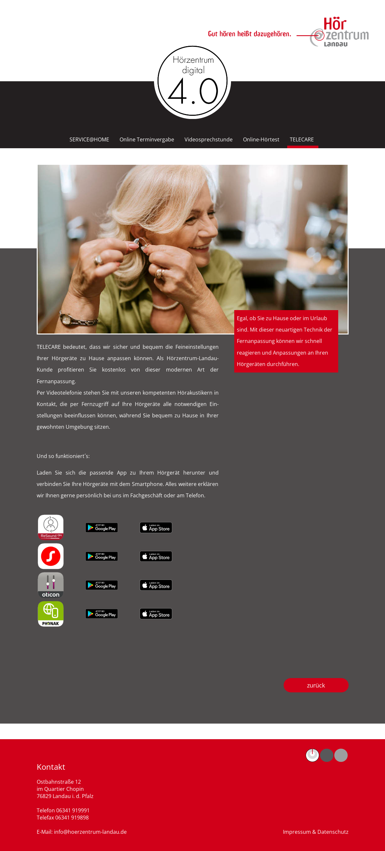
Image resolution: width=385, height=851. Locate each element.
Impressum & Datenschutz (316, 831)
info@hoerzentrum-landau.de (90, 831)
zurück (316, 685)
